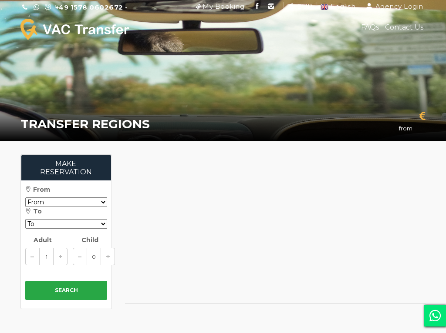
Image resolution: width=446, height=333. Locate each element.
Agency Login (394, 6)
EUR (300, 6)
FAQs (370, 27)
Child (89, 240)
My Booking (223, 6)
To (33, 211)
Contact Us (404, 27)
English (338, 6)
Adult (43, 240)
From (37, 189)
